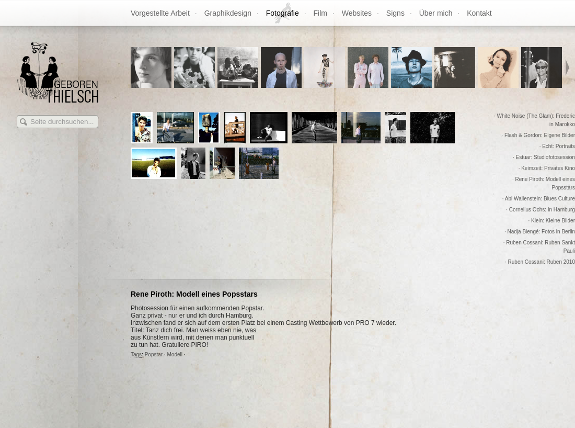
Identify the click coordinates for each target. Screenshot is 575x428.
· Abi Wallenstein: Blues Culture (538, 198)
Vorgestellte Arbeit (160, 13)
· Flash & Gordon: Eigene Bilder (538, 135)
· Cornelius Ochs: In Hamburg (540, 209)
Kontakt (479, 13)
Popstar (154, 354)
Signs (395, 13)
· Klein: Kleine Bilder (552, 220)
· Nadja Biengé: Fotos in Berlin (539, 231)
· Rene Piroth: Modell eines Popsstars (543, 183)
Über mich (436, 13)
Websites (357, 13)
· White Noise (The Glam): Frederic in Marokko (534, 120)
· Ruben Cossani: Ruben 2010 (540, 262)
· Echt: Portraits (557, 146)
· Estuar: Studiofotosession (544, 157)
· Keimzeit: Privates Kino (547, 168)
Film (320, 13)
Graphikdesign (227, 13)
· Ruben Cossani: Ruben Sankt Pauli (539, 247)
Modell (174, 354)
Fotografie (282, 13)
